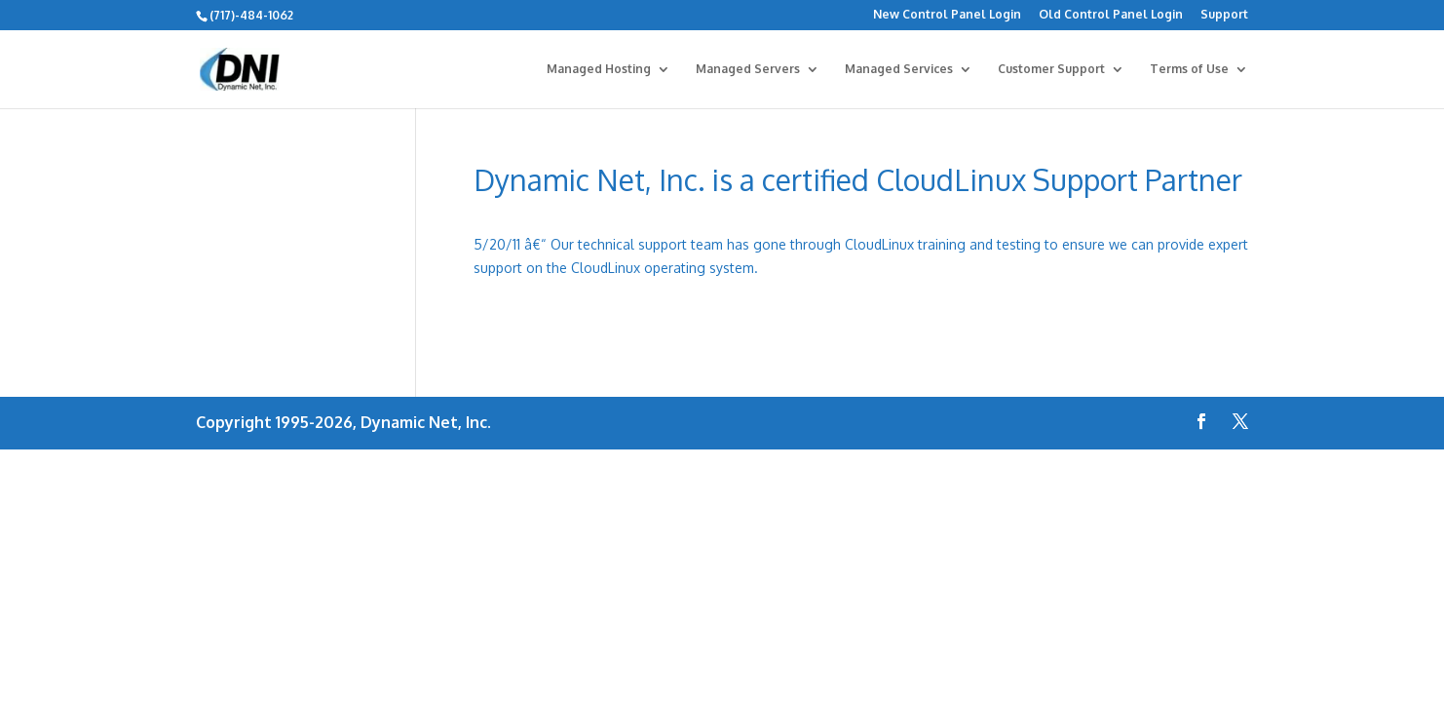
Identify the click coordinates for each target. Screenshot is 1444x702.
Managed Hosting (599, 69)
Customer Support (1051, 69)
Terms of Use (1189, 69)
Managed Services (899, 69)
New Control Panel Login (947, 15)
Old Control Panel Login (1111, 15)
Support (1224, 15)
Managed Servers (748, 69)
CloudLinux (605, 267)
